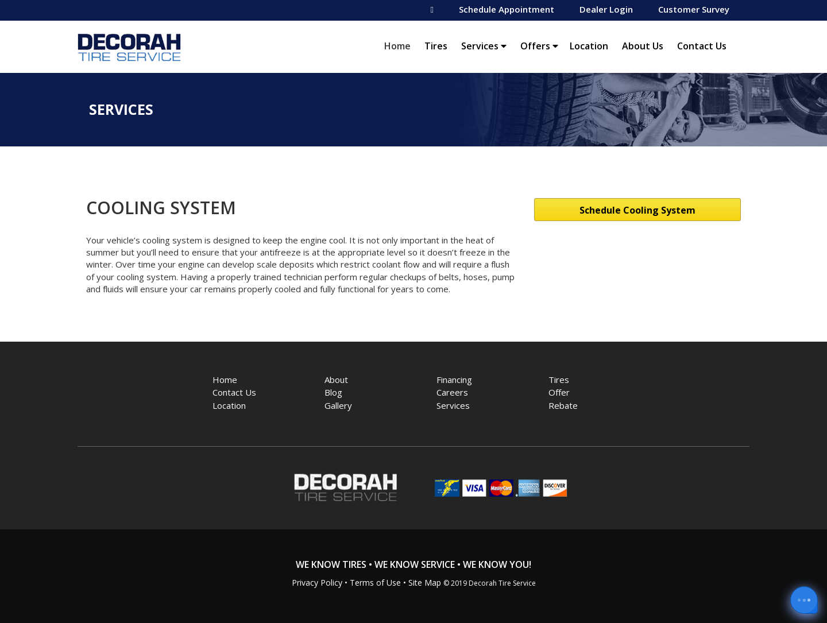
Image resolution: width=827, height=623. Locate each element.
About (336, 379)
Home (400, 45)
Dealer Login (606, 9)
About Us (642, 46)
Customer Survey (693, 9)
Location (589, 46)
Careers (452, 392)
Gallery (338, 405)
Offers (539, 46)
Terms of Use (375, 582)
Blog (333, 392)
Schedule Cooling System (637, 210)
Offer (559, 392)
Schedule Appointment (506, 9)
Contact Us (701, 46)
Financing (454, 379)
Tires (435, 46)
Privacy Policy (317, 582)
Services (484, 46)
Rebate (563, 405)
